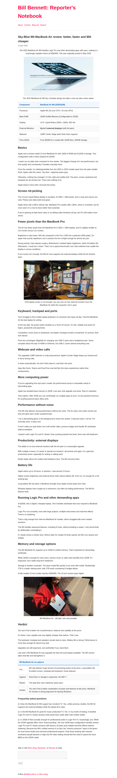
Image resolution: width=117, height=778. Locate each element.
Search (43, 25)
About (20, 25)
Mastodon (41, 748)
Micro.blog (32, 748)
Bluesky (52, 748)
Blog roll (35, 25)
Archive (27, 25)
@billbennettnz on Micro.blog (36, 776)
